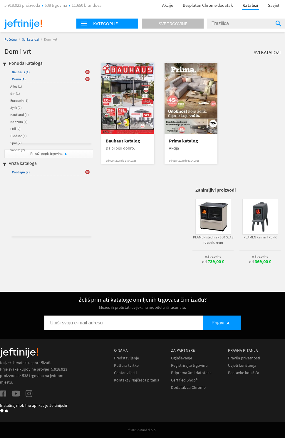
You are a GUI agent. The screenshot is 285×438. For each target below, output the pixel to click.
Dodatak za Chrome (188, 387)
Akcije (167, 5)
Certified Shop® (184, 380)
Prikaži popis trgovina (46, 153)
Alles (16, 86)
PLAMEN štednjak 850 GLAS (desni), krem (213, 240)
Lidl (15, 129)
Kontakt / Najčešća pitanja (136, 380)
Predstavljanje (126, 358)
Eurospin (19, 100)
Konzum (19, 122)
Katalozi (250, 5)
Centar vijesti (125, 372)
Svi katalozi (30, 39)
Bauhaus (21, 72)
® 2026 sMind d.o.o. (142, 430)
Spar (16, 143)
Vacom (17, 150)
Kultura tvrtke (126, 365)
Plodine (18, 136)
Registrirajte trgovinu (189, 365)
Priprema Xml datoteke (191, 372)
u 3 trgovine (260, 256)
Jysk (16, 107)
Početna (10, 39)
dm (15, 93)
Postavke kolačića (243, 372)
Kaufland (19, 114)
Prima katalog (183, 141)
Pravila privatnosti (244, 358)
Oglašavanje (181, 358)
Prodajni (21, 172)
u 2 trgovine (213, 256)
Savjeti (274, 5)
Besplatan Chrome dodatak (208, 5)
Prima (19, 79)
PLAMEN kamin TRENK (260, 237)
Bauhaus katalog (123, 141)
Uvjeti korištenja (242, 365)
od (213, 261)
